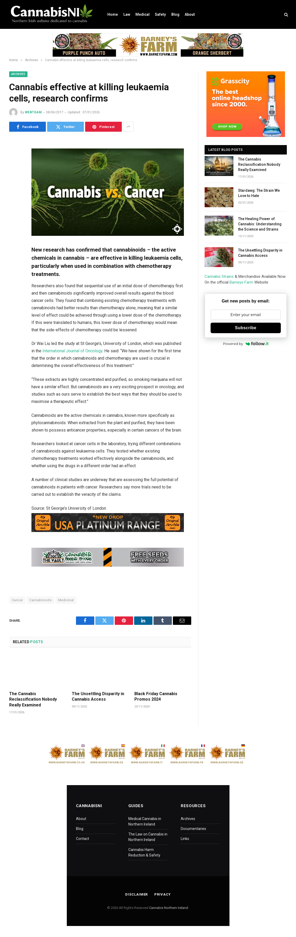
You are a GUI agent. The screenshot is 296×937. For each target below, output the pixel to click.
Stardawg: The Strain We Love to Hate (259, 193)
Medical (142, 14)
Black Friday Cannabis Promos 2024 (155, 696)
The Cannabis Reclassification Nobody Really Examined (33, 699)
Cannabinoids (40, 600)
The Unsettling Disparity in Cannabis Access (98, 696)
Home (112, 14)
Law (126, 14)
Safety (160, 14)
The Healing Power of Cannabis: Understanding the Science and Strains (260, 224)
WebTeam (33, 112)
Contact (82, 839)
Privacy (162, 894)
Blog (175, 14)
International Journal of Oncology (72, 350)
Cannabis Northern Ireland (168, 908)
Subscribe (245, 328)
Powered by (245, 344)
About (190, 14)
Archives (18, 74)
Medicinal (66, 600)
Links (185, 839)
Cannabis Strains (219, 276)
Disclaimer (136, 894)
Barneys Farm (241, 282)
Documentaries (193, 829)
